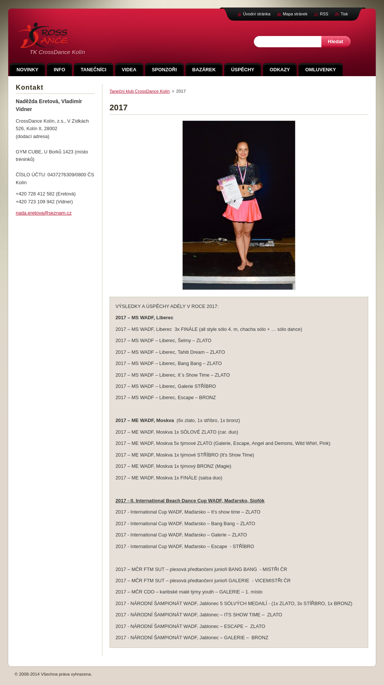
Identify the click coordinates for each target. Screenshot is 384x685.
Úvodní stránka (256, 14)
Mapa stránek (295, 14)
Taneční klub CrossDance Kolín (140, 91)
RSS (324, 14)
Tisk (344, 14)
